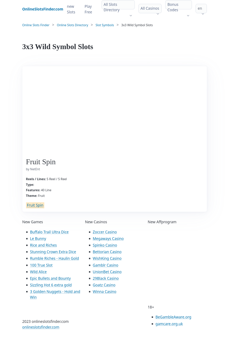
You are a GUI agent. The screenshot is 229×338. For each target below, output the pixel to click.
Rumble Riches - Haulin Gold (54, 258)
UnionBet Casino (107, 271)
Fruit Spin (35, 205)
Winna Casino (105, 291)
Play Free (88, 9)
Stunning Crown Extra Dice (53, 251)
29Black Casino (106, 278)
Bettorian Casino (107, 251)
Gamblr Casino (105, 265)
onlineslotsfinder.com (40, 327)
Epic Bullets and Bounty (50, 278)
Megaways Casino (108, 238)
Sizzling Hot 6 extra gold (51, 285)
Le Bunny (38, 238)
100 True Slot (41, 265)
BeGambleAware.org (173, 317)
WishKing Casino (107, 258)
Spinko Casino (105, 245)
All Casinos (149, 8)
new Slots (71, 9)
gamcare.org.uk (169, 323)
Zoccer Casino (105, 232)
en (200, 8)
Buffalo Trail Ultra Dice (49, 232)
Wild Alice (38, 271)
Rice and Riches (43, 245)
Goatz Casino (104, 285)
